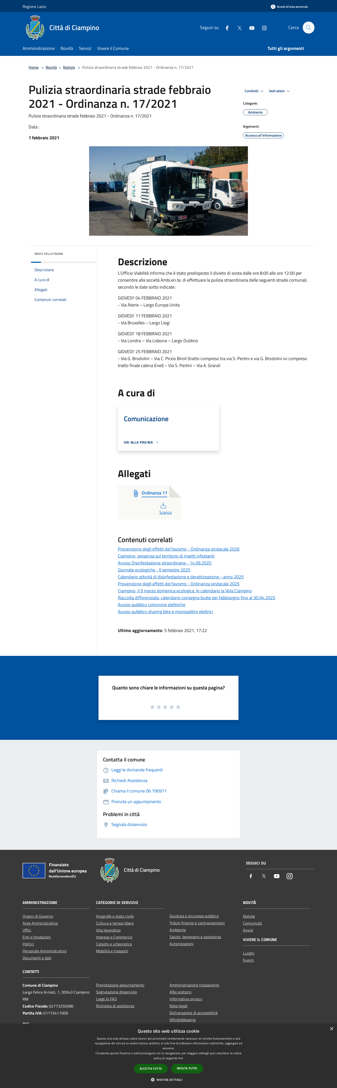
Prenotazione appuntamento (120, 985)
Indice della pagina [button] (48, 253)
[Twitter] (237, 27)
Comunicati (252, 923)
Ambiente (177, 930)
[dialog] (168, 1056)
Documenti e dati (37, 958)
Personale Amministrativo (45, 951)
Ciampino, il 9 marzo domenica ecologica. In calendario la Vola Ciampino (185, 590)
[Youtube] (250, 27)
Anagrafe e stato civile (115, 916)
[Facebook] (225, 27)
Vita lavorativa (108, 930)
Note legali (178, 1006)
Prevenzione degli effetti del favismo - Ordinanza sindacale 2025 (178, 583)
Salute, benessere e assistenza (195, 937)
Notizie (69, 67)
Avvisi (248, 930)
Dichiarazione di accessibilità (193, 1013)
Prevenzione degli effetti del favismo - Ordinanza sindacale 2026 (178, 549)
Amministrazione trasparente (194, 985)
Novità (51, 67)
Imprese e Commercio (114, 937)
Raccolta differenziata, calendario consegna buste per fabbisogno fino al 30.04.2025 (196, 597)
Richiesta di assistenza (115, 1006)
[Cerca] (308, 28)
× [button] (331, 1029)
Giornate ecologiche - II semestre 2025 (154, 569)
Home (33, 67)
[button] (168, 1079)
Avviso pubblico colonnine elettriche (151, 604)
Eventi (248, 960)
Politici (28, 944)
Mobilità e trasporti (112, 951)
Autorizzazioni (181, 944)
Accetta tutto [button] (151, 1068)
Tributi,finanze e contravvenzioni (197, 923)
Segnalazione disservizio (116, 992)
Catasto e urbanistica (114, 944)
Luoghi (248, 953)
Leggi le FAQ (106, 999)
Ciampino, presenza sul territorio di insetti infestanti (166, 556)
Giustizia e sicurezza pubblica (194, 916)
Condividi (255, 91)
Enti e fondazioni (37, 937)
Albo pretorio (180, 992)
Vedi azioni (280, 91)
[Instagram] (262, 27)
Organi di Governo (38, 916)
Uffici (27, 930)
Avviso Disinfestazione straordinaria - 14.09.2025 (164, 563)
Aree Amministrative (40, 923)
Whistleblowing (182, 1020)
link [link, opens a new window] (180, 1058)
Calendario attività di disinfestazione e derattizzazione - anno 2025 (181, 576)
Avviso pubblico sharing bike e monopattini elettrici (165, 611)
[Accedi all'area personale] (289, 6)
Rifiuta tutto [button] (187, 1068)
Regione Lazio (34, 6)
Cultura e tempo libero (115, 923)
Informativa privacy (185, 999)
